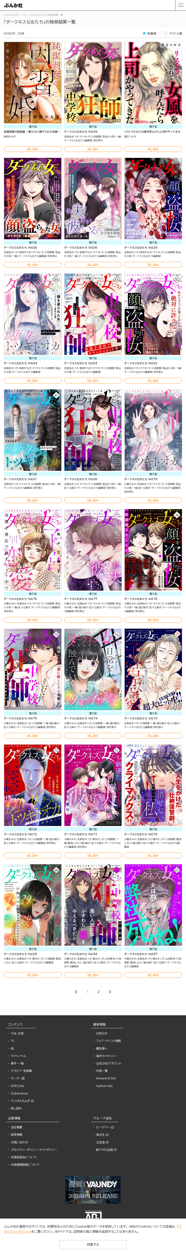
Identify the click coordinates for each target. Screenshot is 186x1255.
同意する (93, 1244)
